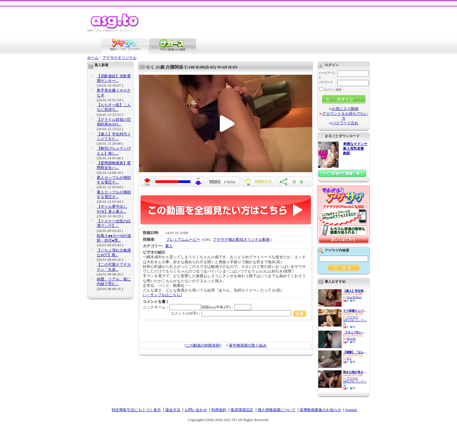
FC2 (349, 358)
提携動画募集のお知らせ (320, 410)
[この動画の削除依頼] (202, 345)
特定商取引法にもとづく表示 (136, 410)
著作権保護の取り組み (248, 345)
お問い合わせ (195, 410)
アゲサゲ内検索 (337, 250)
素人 (169, 246)
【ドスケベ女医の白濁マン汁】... (114, 223)
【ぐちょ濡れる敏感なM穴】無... (114, 252)
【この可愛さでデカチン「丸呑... (114, 266)
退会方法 (172, 410)
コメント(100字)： (238, 313)
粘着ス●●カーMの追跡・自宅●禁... (114, 237)
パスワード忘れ (345, 123)
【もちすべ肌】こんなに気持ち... (114, 107)
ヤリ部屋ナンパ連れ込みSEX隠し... (354, 310)
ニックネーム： (172, 307)
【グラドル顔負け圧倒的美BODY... (114, 121)
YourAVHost (354, 297)
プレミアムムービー (183, 239)
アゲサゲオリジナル (120, 57)
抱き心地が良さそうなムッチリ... (354, 372)
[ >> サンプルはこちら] (162, 295)
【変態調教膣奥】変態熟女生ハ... (114, 165)
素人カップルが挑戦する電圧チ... (114, 179)
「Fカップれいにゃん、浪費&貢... (354, 332)
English (351, 410)
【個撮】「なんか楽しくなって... (354, 352)
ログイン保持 (330, 89)
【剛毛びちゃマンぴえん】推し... (114, 150)
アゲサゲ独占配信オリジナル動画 (241, 239)
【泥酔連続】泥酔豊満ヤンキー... (114, 78)
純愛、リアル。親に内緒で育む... (114, 281)
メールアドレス (327, 75)
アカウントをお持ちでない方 (345, 116)
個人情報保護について (277, 410)
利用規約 (218, 410)
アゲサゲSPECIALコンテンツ (355, 320)
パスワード (325, 82)
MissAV (351, 338)
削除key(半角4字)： (226, 307)
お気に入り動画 (345, 109)
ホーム (93, 57)
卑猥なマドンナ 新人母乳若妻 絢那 (355, 149)
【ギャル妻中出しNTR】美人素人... (112, 208)
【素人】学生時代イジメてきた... (114, 136)
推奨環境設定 (242, 410)
